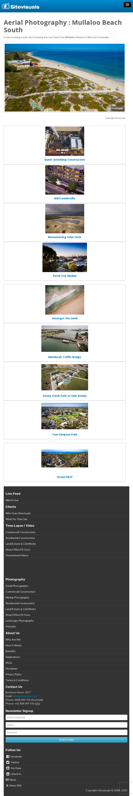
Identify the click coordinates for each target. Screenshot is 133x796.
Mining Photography (17, 597)
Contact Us (14, 687)
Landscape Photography (20, 620)
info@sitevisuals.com (25, 696)
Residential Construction (20, 537)
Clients (11, 507)
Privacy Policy (13, 674)
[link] (66, 569)
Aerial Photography (17, 585)
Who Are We (13, 639)
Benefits (11, 651)
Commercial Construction (20, 532)
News (11, 779)
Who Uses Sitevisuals (18, 513)
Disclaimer (12, 668)
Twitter (13, 762)
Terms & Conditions (17, 680)
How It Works (14, 645)
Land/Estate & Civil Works (21, 543)
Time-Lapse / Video (20, 525)
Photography (15, 579)
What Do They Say (16, 519)
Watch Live (12, 500)
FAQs (9, 662)
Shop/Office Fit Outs (18, 549)
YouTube (13, 768)
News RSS (13, 785)
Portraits (11, 626)
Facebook (14, 756)
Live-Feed (13, 493)
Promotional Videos (17, 555)
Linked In (13, 773)
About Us (13, 633)
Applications (13, 656)
